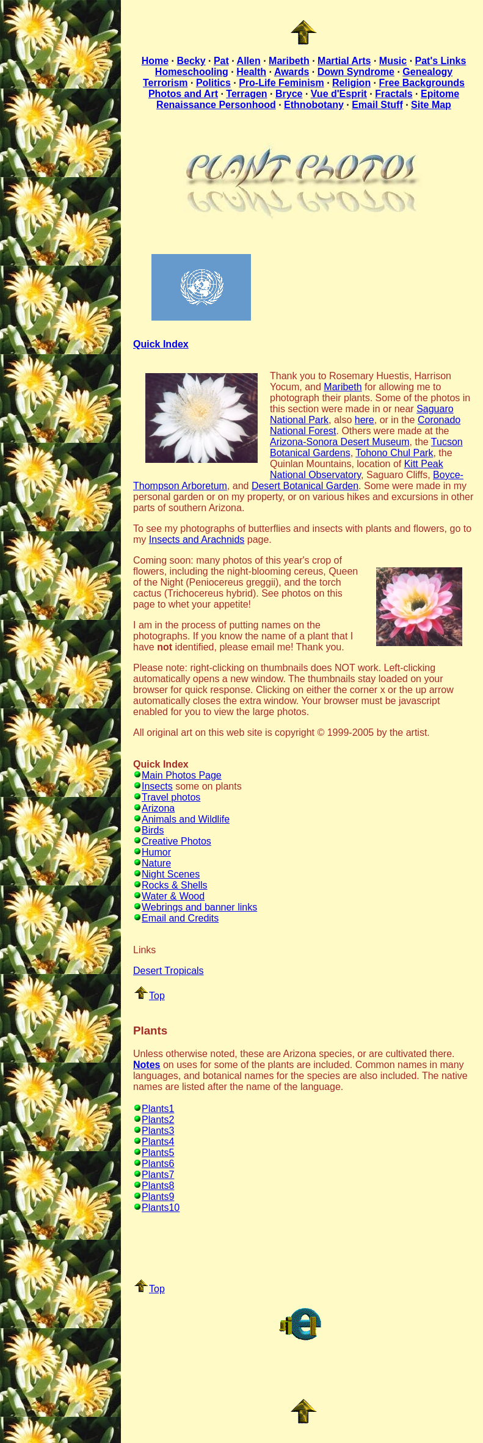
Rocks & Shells (170, 885)
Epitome (440, 94)
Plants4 (153, 1141)
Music (393, 61)
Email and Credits (176, 918)
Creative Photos (172, 841)
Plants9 (153, 1196)
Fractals (393, 94)
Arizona (154, 808)
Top (149, 995)
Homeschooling (191, 72)
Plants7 (153, 1174)
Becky (190, 61)
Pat (221, 61)
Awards (292, 72)
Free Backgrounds (422, 83)
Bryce (288, 94)
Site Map (431, 105)
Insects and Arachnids (197, 539)
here (364, 420)
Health (251, 72)
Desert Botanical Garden (305, 486)
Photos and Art (183, 94)
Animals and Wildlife (181, 819)
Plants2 (153, 1119)
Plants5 (153, 1152)
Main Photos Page (177, 775)
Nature (152, 863)
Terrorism (165, 83)
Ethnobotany (314, 105)
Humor (152, 852)
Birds (148, 830)
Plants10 (156, 1207)
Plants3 (153, 1130)
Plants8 (153, 1185)
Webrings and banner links (195, 907)
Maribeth (289, 61)
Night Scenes (166, 874)
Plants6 (153, 1163)
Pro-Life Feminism (281, 83)
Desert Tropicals (168, 970)
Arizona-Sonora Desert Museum (340, 442)
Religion (351, 83)
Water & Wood (169, 896)
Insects (153, 786)
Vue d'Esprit (339, 94)
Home (155, 61)
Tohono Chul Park (394, 453)
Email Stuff (377, 105)
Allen (249, 61)
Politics (213, 83)
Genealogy (427, 72)
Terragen (246, 94)
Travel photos (166, 797)
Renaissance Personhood (216, 105)
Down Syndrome (356, 72)
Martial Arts (344, 61)
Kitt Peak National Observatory (356, 469)
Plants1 (153, 1108)
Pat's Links (441, 61)
